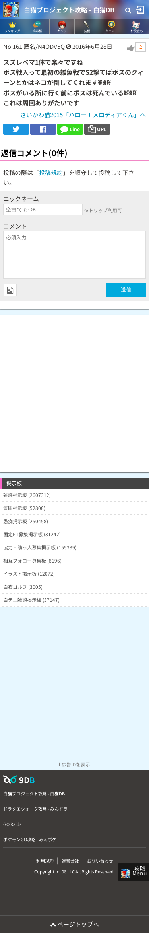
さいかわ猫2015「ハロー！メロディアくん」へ (83, 115)
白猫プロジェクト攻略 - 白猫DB (69, 9)
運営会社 (70, 860)
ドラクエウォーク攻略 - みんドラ (35, 808)
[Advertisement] (74, 389)
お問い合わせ (100, 860)
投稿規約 (51, 172)
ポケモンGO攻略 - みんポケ (29, 839)
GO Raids (12, 824)
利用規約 (45, 860)
